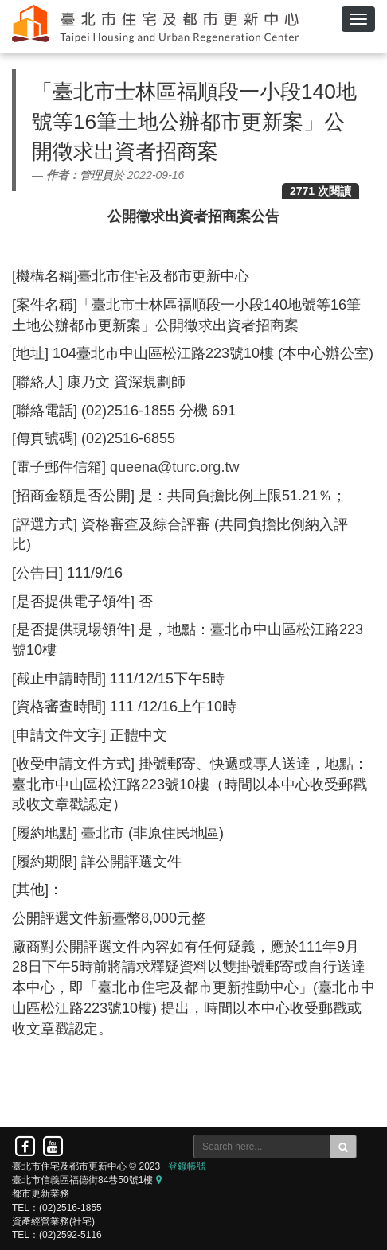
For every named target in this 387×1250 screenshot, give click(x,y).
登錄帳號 (187, 1166)
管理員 (96, 175)
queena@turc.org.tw (174, 467)
